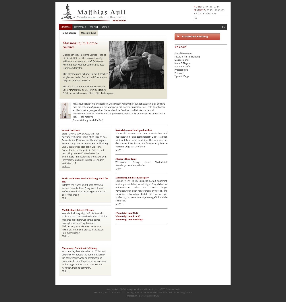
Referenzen (80, 26)
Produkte (179, 73)
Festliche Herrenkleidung (187, 56)
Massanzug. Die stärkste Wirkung (79, 248)
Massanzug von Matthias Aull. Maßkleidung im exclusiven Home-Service (127, 292)
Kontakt (105, 26)
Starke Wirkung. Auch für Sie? (88, 120)
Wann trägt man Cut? (126, 212)
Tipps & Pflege (182, 76)
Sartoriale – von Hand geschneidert (133, 130)
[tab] (68, 33)
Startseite (66, 26)
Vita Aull (94, 26)
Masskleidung (182, 59)
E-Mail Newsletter (183, 53)
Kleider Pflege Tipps (125, 158)
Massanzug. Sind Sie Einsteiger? (132, 177)
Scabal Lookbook (71, 130)
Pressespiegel (181, 69)
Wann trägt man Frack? (127, 216)
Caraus (189, 292)
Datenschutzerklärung (149, 295)
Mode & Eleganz (183, 63)
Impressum (132, 295)
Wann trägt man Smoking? (129, 219)
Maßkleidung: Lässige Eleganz (78, 210)
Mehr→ (66, 166)
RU (223, 26)
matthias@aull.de (205, 13)
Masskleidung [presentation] (88, 32)
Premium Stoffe (182, 66)
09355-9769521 (216, 10)
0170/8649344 (211, 6)
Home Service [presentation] (68, 32)
